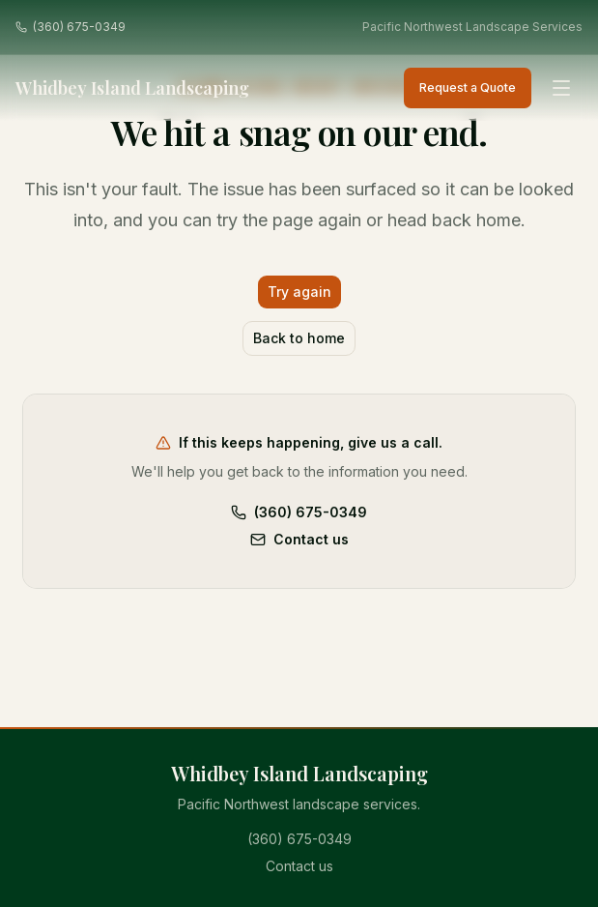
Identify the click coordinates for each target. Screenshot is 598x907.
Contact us (299, 539)
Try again (299, 291)
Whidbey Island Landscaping (132, 88)
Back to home (299, 338)
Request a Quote (467, 87)
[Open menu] (561, 88)
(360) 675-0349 (70, 26)
